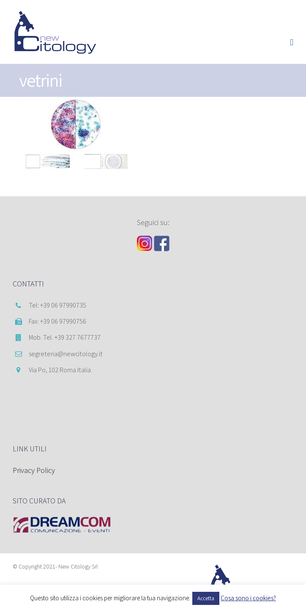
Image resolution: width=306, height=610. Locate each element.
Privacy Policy (34, 470)
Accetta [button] (205, 598)
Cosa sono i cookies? (248, 598)
